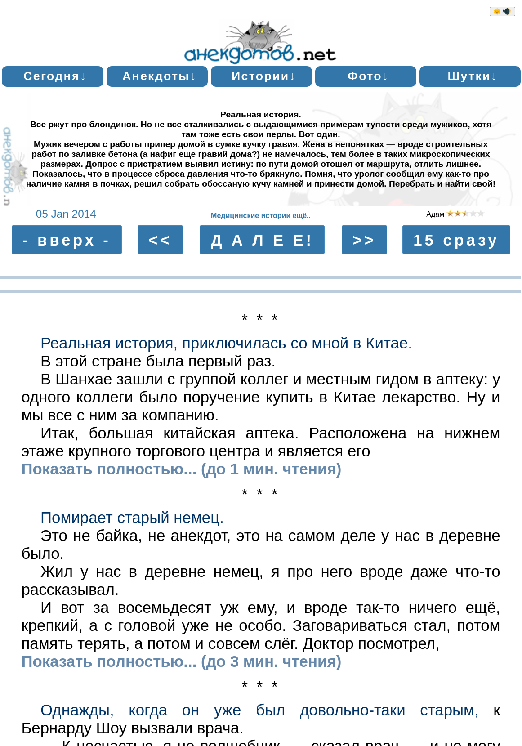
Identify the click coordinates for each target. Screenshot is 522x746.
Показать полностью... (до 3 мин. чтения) (181, 661)
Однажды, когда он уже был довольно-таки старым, (259, 710)
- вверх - (66, 239)
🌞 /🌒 (502, 11)
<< (160, 239)
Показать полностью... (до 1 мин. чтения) (181, 469)
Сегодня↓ (55, 76)
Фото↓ (368, 76)
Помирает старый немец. (132, 517)
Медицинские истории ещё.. (261, 215)
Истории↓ (264, 76)
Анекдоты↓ (159, 76)
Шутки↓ (472, 76)
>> (364, 239)
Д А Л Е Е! (262, 239)
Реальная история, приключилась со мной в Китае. (226, 343)
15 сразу (456, 239)
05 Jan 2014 (66, 214)
